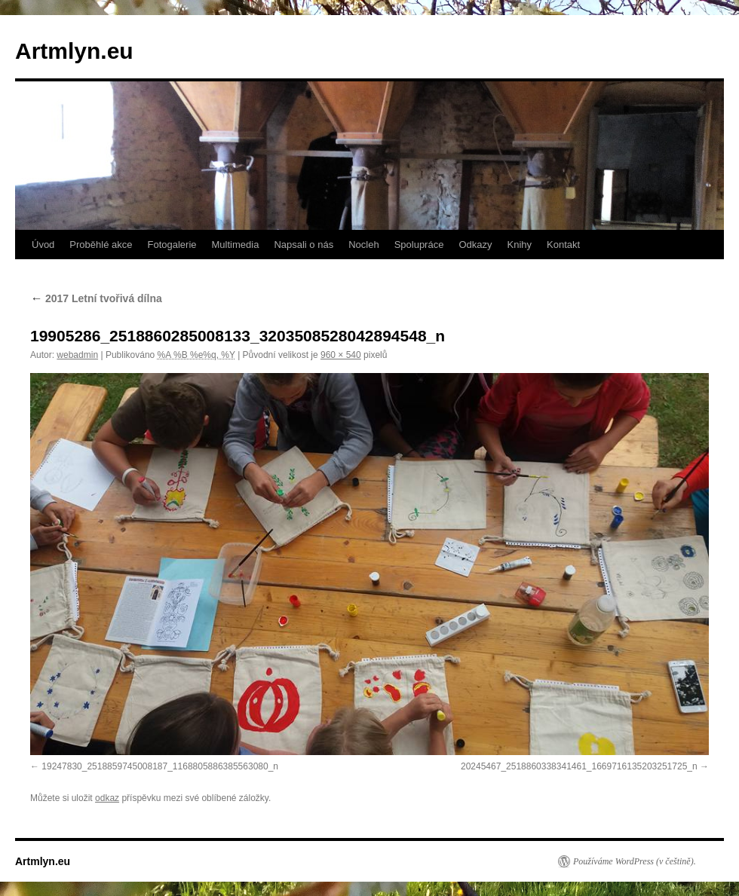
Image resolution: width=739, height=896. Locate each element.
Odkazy (475, 244)
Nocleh (363, 244)
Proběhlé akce (100, 244)
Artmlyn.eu (74, 50)
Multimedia (235, 244)
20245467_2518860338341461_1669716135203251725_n (579, 766)
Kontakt (563, 244)
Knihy (519, 244)
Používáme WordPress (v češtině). (634, 861)
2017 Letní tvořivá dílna (96, 298)
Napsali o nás (303, 244)
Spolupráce (419, 244)
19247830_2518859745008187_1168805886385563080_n (159, 766)
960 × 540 (340, 355)
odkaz (107, 798)
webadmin (77, 355)
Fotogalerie (171, 244)
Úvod (43, 244)
